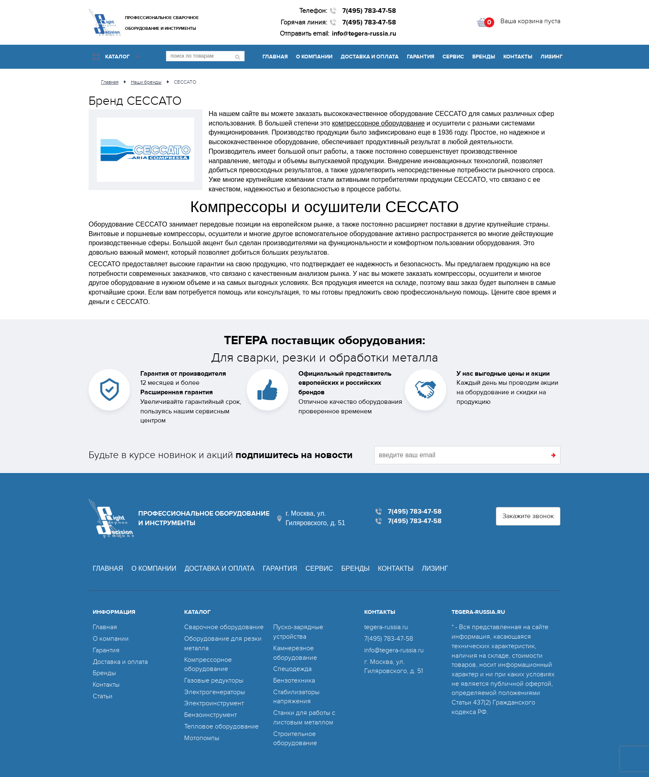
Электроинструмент (214, 703)
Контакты (517, 56)
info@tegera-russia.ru (364, 33)
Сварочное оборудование (224, 627)
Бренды (483, 56)
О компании (314, 56)
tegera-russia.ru (386, 627)
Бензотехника (294, 680)
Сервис (453, 56)
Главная (275, 56)
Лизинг (551, 56)
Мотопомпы (201, 738)
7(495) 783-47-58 (369, 11)
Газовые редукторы (213, 680)
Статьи (103, 696)
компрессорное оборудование (378, 123)
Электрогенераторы (214, 692)
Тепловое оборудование (221, 726)
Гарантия (420, 56)
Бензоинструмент (210, 715)
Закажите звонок (528, 516)
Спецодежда (292, 669)
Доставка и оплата (370, 56)
